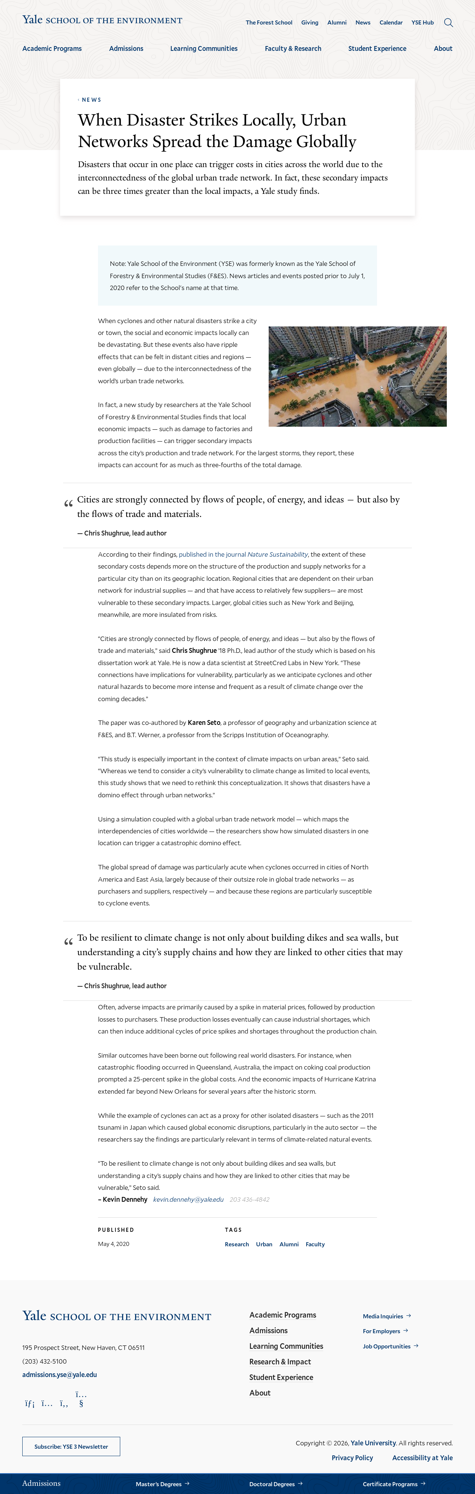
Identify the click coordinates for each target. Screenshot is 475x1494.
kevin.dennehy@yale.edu (188, 1199)
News (363, 22)
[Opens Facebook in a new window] (64, 1402)
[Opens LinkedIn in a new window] (30, 1402)
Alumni (337, 22)
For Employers (381, 1331)
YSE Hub (423, 22)
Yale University (373, 1442)
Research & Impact (280, 1361)
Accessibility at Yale (422, 1457)
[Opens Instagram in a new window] (47, 1402)
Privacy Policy (352, 1457)
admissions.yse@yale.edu (59, 1374)
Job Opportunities (387, 1346)
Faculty (315, 1244)
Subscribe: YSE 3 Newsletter (71, 1446)
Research (237, 1244)
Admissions (126, 48)
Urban (264, 1244)
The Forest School (269, 22)
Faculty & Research (293, 48)
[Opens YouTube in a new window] (81, 1398)
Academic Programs (52, 48)
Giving (309, 22)
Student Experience (377, 48)
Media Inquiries (383, 1316)
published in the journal (243, 554)
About (443, 48)
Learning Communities (204, 48)
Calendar (391, 22)
